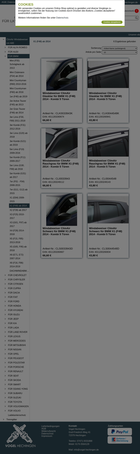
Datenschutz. (62, 18)
